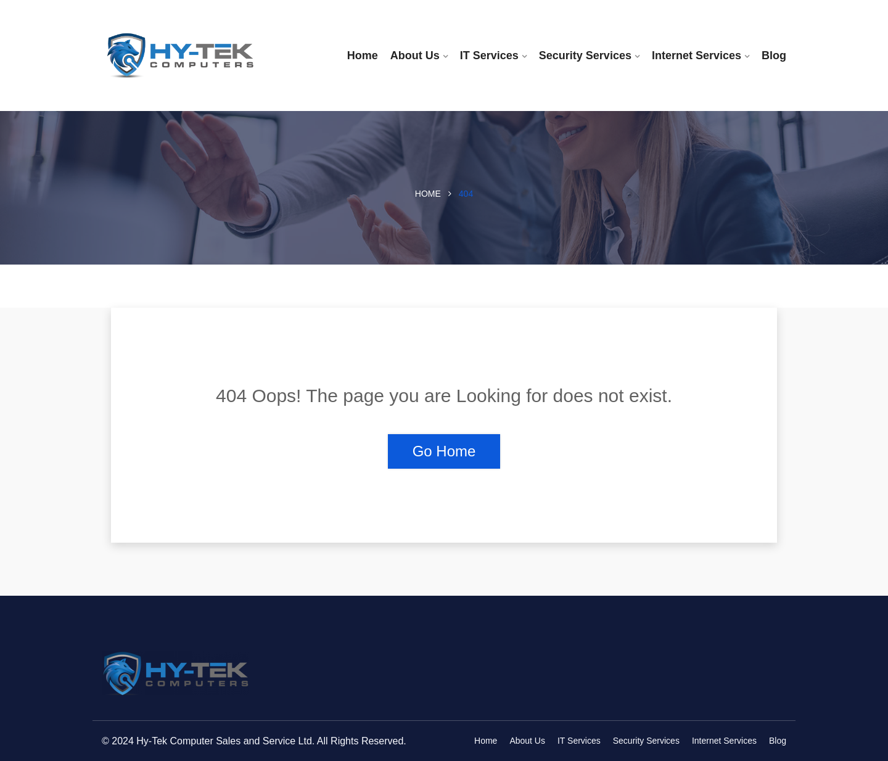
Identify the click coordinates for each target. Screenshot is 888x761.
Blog (774, 55)
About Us (415, 55)
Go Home (444, 451)
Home (362, 55)
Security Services (585, 55)
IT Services (489, 55)
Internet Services (696, 55)
